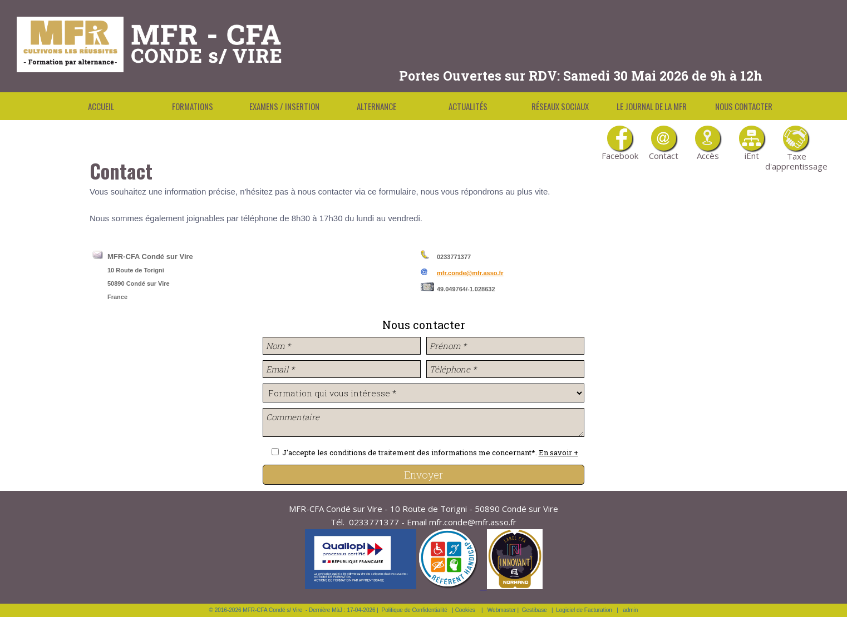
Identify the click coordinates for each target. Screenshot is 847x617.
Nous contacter (743, 106)
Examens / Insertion (284, 106)
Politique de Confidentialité (414, 610)
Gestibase (534, 610)
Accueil (101, 106)
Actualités (468, 106)
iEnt (751, 143)
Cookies (465, 610)
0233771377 (374, 522)
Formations (192, 106)
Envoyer (423, 474)
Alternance (376, 106)
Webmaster (501, 610)
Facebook (620, 143)
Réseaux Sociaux (560, 106)
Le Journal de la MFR (652, 106)
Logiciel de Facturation (584, 610)
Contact (663, 143)
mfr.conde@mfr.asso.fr (470, 273)
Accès (707, 143)
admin (630, 610)
